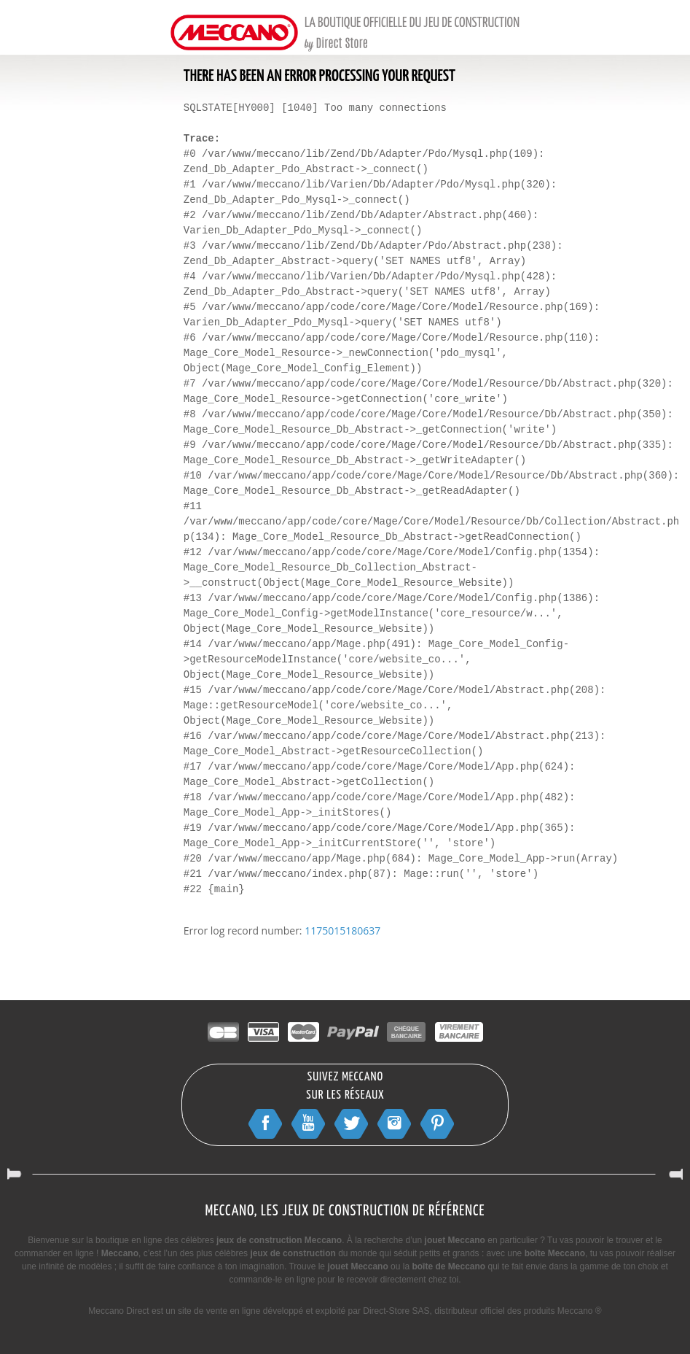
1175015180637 (342, 930)
